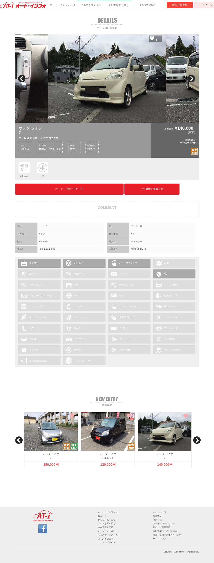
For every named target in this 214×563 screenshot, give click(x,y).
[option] (107, 78)
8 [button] (126, 119)
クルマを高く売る (91, 5)
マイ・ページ (159, 512)
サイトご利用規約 (162, 527)
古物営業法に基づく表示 (165, 531)
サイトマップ (159, 538)
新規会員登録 (180, 4)
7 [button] (121, 119)
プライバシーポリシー (164, 523)
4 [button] (104, 119)
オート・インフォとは (62, 4)
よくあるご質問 (105, 538)
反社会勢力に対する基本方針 (167, 535)
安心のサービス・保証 (109, 535)
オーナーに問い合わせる (69, 188)
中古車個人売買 (105, 527)
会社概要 (157, 516)
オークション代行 (106, 531)
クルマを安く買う (118, 5)
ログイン (207, 4)
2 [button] (93, 119)
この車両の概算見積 (152, 188)
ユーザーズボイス (106, 542)
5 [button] (110, 119)
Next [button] (191, 78)
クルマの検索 (147, 4)
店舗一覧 (157, 519)
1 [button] (88, 119)
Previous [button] (21, 78)
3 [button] (99, 119)
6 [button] (115, 119)
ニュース (102, 516)
